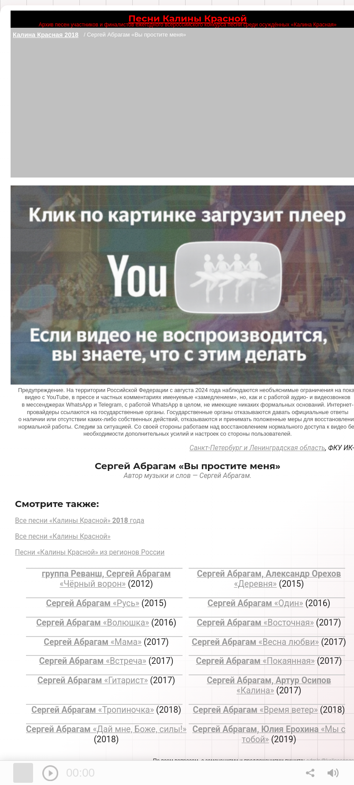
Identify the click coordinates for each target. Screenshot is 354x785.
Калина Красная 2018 (45, 34)
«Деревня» (269, 579)
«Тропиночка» (92, 710)
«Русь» (92, 603)
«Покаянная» (255, 661)
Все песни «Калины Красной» (63, 536)
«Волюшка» (92, 623)
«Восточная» (255, 623)
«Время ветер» (255, 710)
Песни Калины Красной (187, 18)
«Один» (255, 603)
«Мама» (93, 642)
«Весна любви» (255, 642)
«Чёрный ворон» (106, 579)
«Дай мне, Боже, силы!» (106, 729)
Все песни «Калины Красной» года (79, 520)
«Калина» (269, 685)
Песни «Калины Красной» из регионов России (89, 552)
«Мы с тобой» (268, 734)
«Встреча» (92, 661)
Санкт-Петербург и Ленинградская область (257, 448)
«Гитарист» (92, 680)
